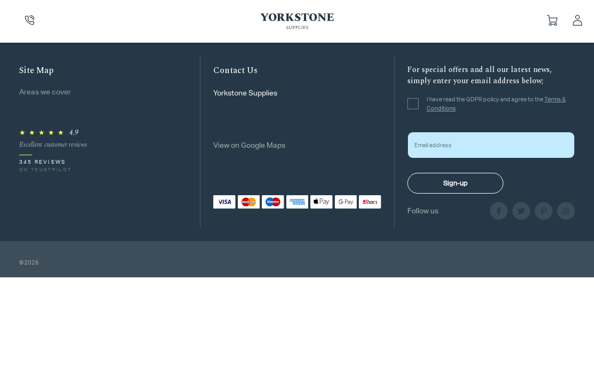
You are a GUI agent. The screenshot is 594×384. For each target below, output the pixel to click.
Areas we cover (45, 91)
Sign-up (455, 183)
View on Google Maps (249, 145)
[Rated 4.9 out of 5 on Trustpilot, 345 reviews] (53, 150)
